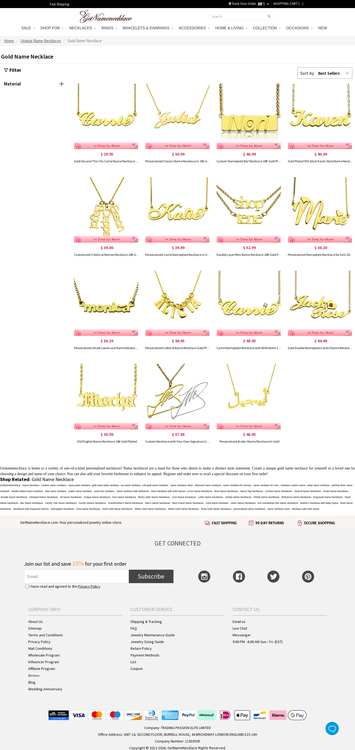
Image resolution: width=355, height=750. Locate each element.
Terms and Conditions (45, 635)
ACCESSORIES (194, 28)
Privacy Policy (89, 586)
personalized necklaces (103, 468)
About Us (35, 621)
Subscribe (151, 576)
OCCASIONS (299, 28)
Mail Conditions (40, 648)
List (133, 661)
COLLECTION (267, 28)
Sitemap (35, 628)
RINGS (109, 28)
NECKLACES (82, 28)
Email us (239, 621)
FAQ (133, 628)
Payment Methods (144, 655)
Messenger (242, 635)
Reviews (33, 675)
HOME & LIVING (231, 28)
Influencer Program (43, 661)
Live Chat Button (332, 728)
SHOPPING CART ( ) (288, 3)
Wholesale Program (44, 655)
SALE (28, 28)
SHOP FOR (52, 28)
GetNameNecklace (10, 485)
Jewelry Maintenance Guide (152, 635)
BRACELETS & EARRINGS (148, 28)
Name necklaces (135, 468)
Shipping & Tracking (146, 621)
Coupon (136, 668)
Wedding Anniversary (45, 689)
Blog (32, 682)
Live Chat (240, 628)
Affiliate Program (41, 668)
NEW (323, 28)
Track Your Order (242, 3)
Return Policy (141, 648)
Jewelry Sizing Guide (147, 641)
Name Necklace (31, 485)
